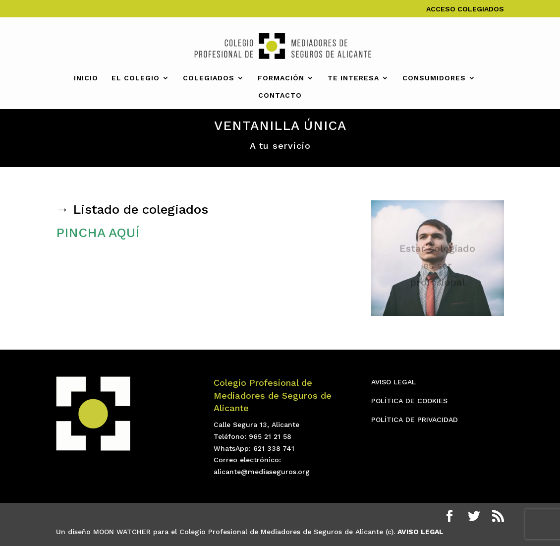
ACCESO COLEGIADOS (465, 9)
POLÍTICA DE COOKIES (409, 401)
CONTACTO (280, 95)
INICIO (86, 78)
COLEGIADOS (208, 78)
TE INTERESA (353, 78)
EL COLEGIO (136, 78)
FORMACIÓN (281, 78)
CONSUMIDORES (434, 78)
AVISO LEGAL (393, 382)
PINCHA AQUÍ (97, 232)
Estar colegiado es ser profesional (437, 267)
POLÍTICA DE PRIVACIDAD (414, 420)
